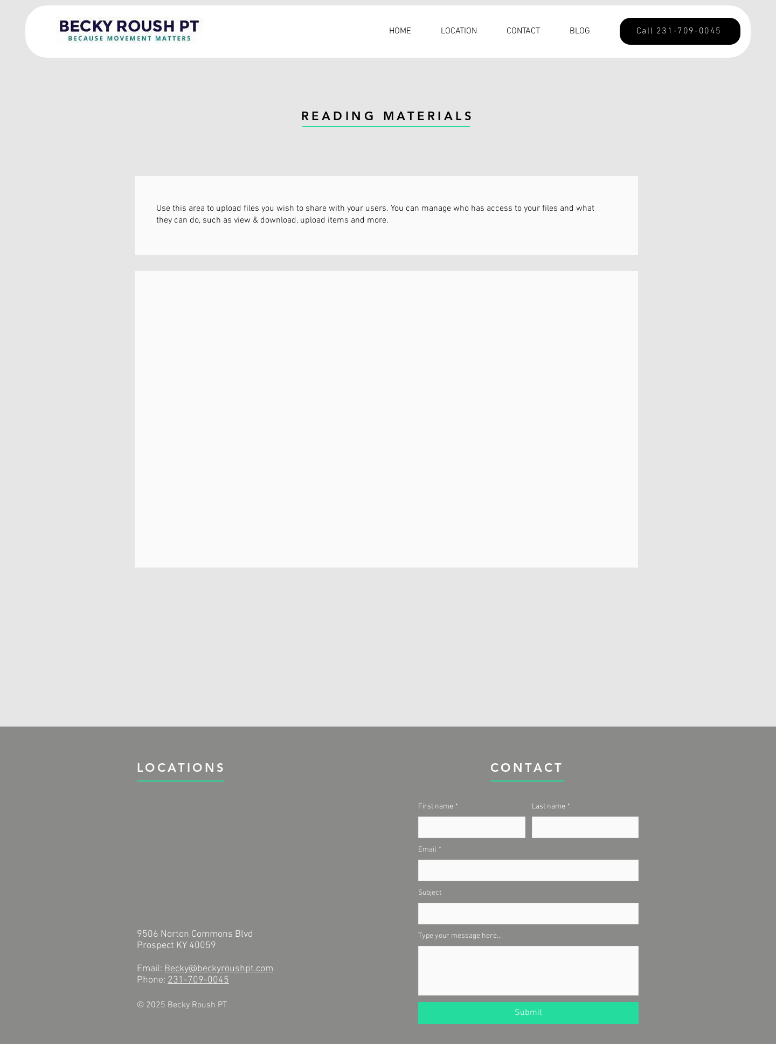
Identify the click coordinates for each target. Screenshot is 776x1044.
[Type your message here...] (528, 971)
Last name (551, 806)
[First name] (468, 827)
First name (438, 806)
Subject (429, 892)
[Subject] (525, 913)
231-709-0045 (198, 980)
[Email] (525, 870)
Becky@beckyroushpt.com (218, 968)
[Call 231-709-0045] (680, 31)
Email (429, 850)
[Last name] (582, 827)
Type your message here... (460, 936)
